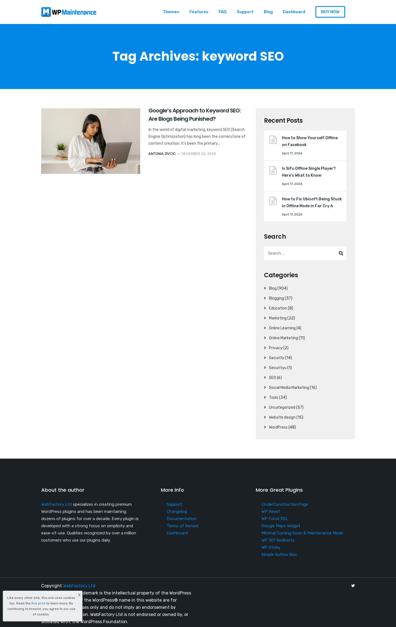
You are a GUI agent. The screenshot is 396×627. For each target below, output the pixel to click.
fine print (38, 603)
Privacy (275, 348)
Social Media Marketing (289, 387)
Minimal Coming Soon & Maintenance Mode (302, 533)
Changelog (177, 511)
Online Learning (282, 328)
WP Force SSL (275, 518)
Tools (273, 397)
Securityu (278, 367)
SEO (272, 377)
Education (278, 308)
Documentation (182, 518)
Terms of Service (183, 525)
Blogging (276, 298)
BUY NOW (330, 11)
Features (198, 11)
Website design (282, 417)
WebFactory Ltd (56, 504)
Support (245, 11)
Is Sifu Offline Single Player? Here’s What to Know (309, 172)
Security (276, 358)
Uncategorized (282, 407)
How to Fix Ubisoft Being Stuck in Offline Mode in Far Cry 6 (312, 202)
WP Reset (271, 511)
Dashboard (294, 11)
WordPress (278, 427)
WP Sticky (271, 547)
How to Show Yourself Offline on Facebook (310, 141)
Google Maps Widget (281, 525)
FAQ (223, 11)
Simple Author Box (279, 554)
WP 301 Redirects (278, 540)
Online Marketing (283, 338)
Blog (268, 11)
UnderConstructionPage (285, 504)
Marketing (278, 318)
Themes (171, 11)
